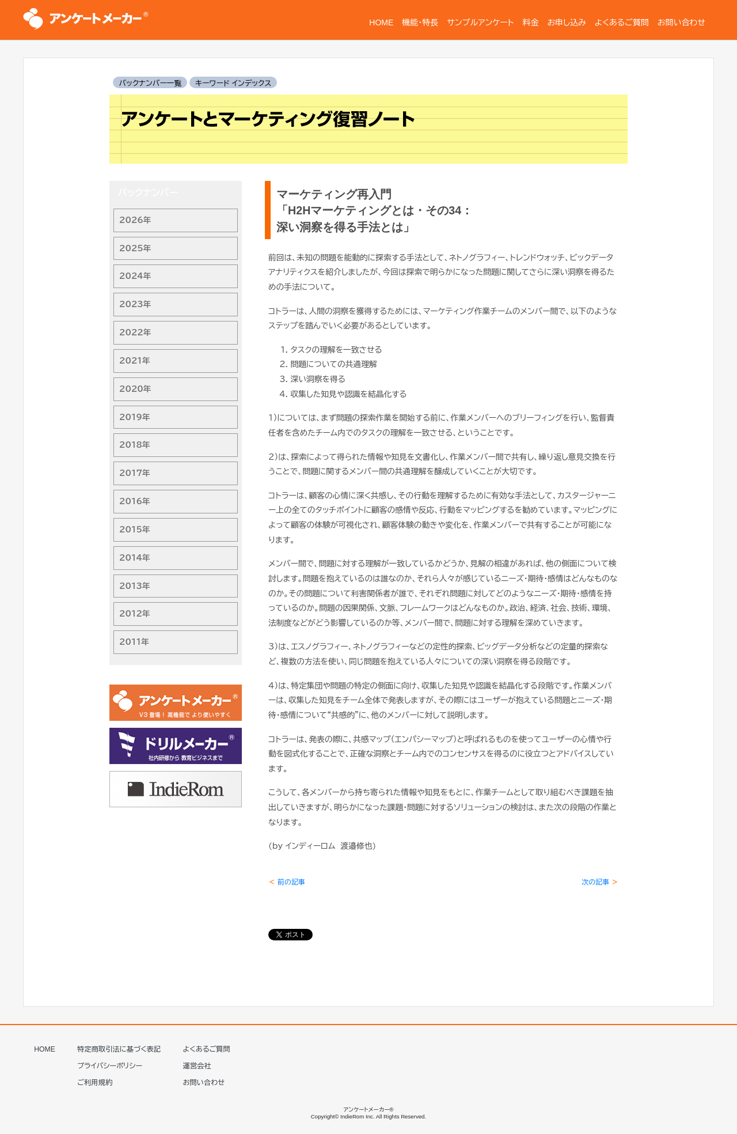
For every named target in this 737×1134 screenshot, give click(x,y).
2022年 (135, 332)
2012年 (134, 614)
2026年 (135, 220)
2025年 (135, 248)
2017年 (134, 473)
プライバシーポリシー (109, 1066)
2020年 (135, 389)
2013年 (134, 586)
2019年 (134, 417)
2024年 (135, 276)
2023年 (135, 304)
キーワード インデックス (233, 83)
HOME (44, 1049)
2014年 (134, 558)
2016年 (134, 501)
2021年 (134, 361)
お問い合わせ (204, 1083)
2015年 (134, 530)
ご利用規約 (94, 1083)
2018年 (134, 445)
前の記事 (286, 881)
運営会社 (197, 1066)
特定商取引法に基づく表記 (119, 1049)
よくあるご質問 (206, 1049)
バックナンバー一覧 (150, 83)
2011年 (134, 642)
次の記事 (600, 881)
